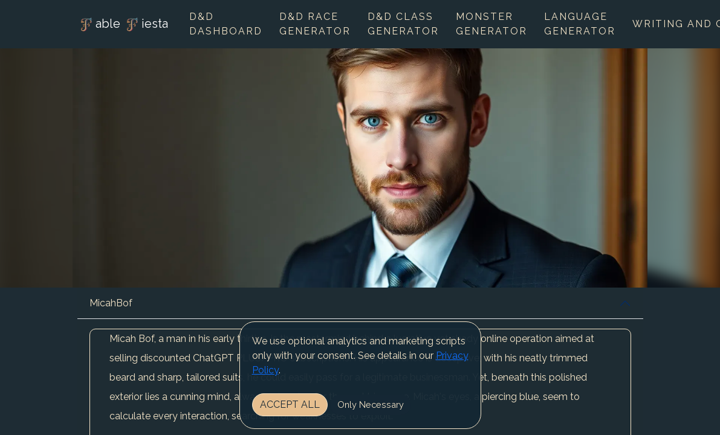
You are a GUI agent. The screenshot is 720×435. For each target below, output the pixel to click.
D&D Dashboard (225, 24)
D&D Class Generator (403, 24)
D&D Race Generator (315, 24)
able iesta (122, 25)
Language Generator (579, 24)
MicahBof (110, 303)
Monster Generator (491, 24)
